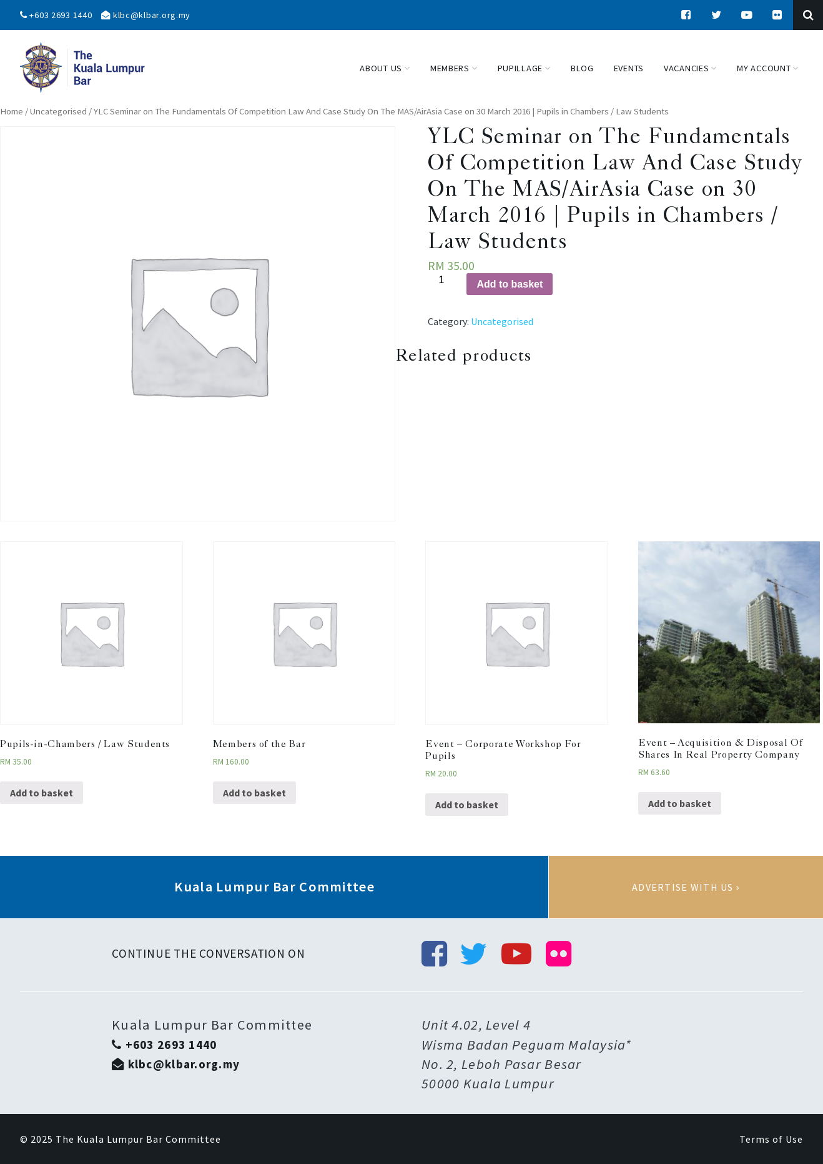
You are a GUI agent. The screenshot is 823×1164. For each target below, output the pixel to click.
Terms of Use (771, 1139)
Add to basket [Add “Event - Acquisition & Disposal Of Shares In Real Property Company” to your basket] (679, 803)
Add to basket (509, 284)
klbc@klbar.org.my (145, 15)
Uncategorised (58, 111)
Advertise (686, 887)
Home (11, 111)
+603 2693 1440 (56, 15)
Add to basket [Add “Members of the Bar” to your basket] (254, 792)
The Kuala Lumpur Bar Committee (138, 1139)
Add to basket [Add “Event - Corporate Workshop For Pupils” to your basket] (466, 804)
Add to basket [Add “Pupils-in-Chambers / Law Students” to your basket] (41, 792)
